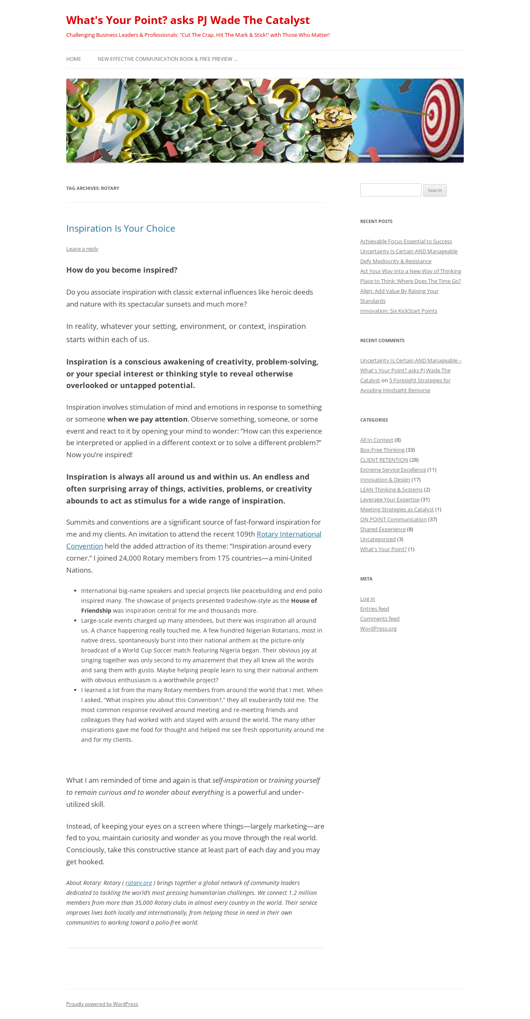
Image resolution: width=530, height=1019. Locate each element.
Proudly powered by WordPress (102, 1003)
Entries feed (374, 608)
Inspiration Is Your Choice (120, 228)
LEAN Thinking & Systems (391, 489)
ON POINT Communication (393, 519)
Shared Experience (383, 529)
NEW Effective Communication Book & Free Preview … (167, 58)
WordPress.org (378, 628)
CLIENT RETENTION (384, 459)
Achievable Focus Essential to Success (406, 241)
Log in (367, 598)
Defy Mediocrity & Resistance (395, 261)
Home (73, 58)
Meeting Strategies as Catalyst (397, 509)
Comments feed (380, 618)
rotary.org (138, 883)
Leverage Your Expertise (389, 499)
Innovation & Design (385, 479)
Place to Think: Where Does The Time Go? (410, 281)
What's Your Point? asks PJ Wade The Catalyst (188, 19)
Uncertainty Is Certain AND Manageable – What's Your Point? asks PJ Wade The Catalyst (411, 370)
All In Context (376, 440)
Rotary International (289, 534)
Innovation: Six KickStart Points (398, 310)
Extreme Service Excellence (393, 469)
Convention (84, 546)
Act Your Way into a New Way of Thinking (410, 271)
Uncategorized (378, 539)
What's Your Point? (383, 549)
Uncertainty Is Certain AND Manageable (409, 251)
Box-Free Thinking (382, 449)
